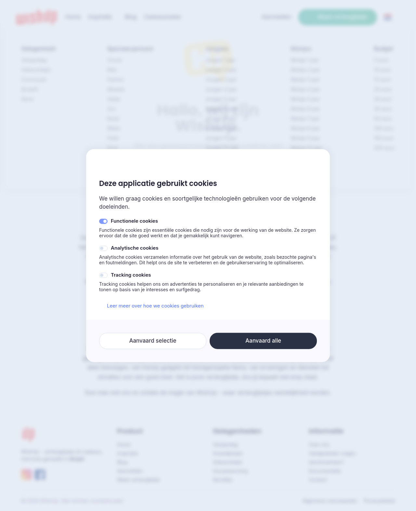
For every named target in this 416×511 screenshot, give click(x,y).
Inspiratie (127, 453)
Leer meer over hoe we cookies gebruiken (151, 306)
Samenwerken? (326, 462)
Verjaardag (225, 444)
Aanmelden (130, 471)
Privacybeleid (379, 501)
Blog (122, 462)
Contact (318, 480)
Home (124, 444)
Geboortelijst (227, 462)
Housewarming (230, 471)
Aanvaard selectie (152, 340)
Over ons (319, 444)
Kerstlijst (222, 480)
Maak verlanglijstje (337, 17)
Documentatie (325, 471)
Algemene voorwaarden (329, 501)
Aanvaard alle (263, 340)
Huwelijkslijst (228, 453)
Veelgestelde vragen (332, 453)
